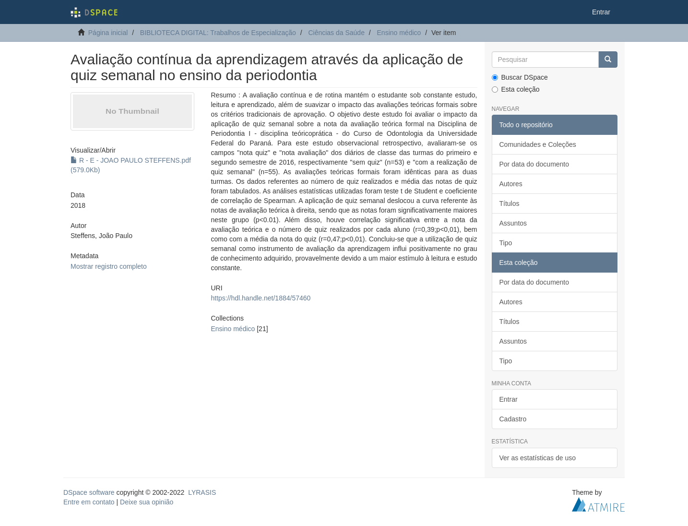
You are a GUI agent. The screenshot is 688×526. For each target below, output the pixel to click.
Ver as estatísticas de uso (537, 458)
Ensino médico (399, 32)
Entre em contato (89, 502)
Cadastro (513, 419)
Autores (510, 184)
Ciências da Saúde (336, 32)
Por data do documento (534, 164)
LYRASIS (202, 492)
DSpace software (89, 492)
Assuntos (513, 223)
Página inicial (108, 32)
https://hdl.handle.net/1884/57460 (260, 298)
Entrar (508, 399)
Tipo (505, 243)
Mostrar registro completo (109, 266)
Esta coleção (516, 89)
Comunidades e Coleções (537, 144)
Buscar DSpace (520, 77)
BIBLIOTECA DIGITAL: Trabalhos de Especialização (218, 32)
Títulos (509, 203)
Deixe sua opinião (146, 502)
